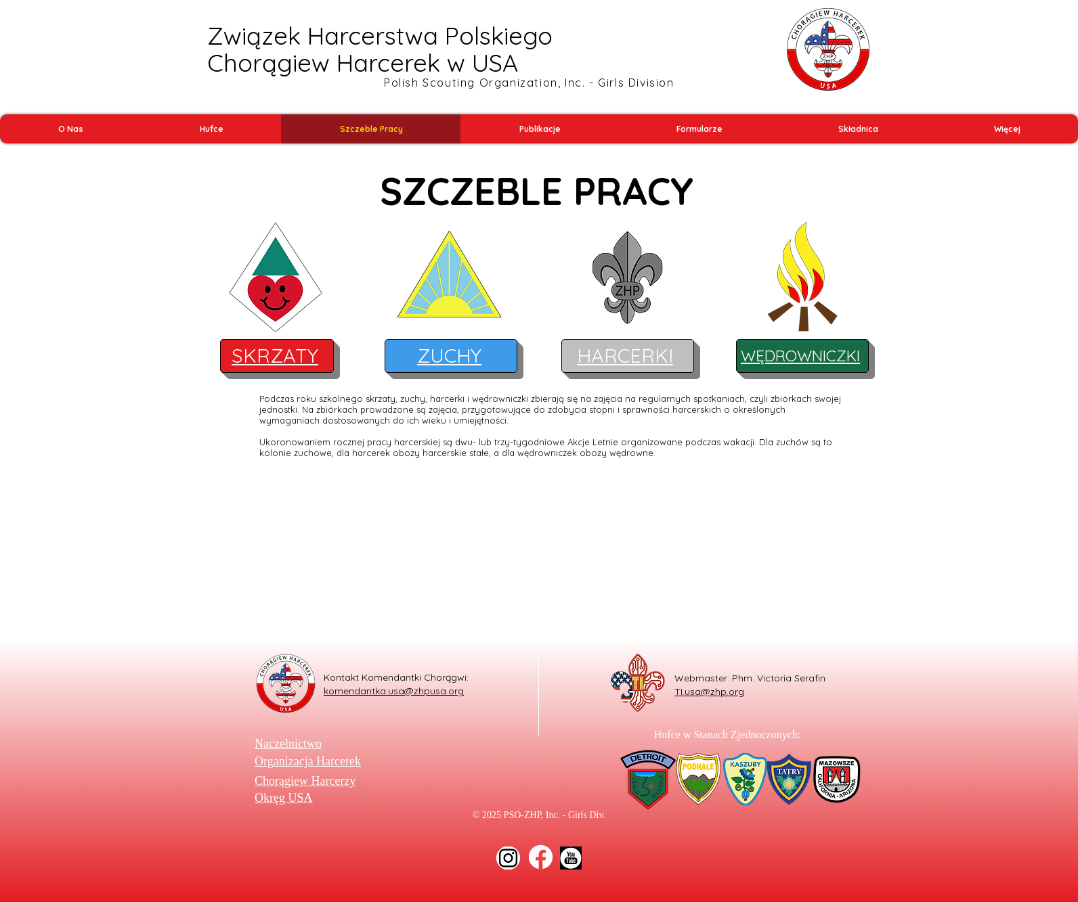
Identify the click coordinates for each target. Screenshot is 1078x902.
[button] (70, 128)
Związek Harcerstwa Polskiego (380, 35)
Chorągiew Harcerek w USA (362, 62)
